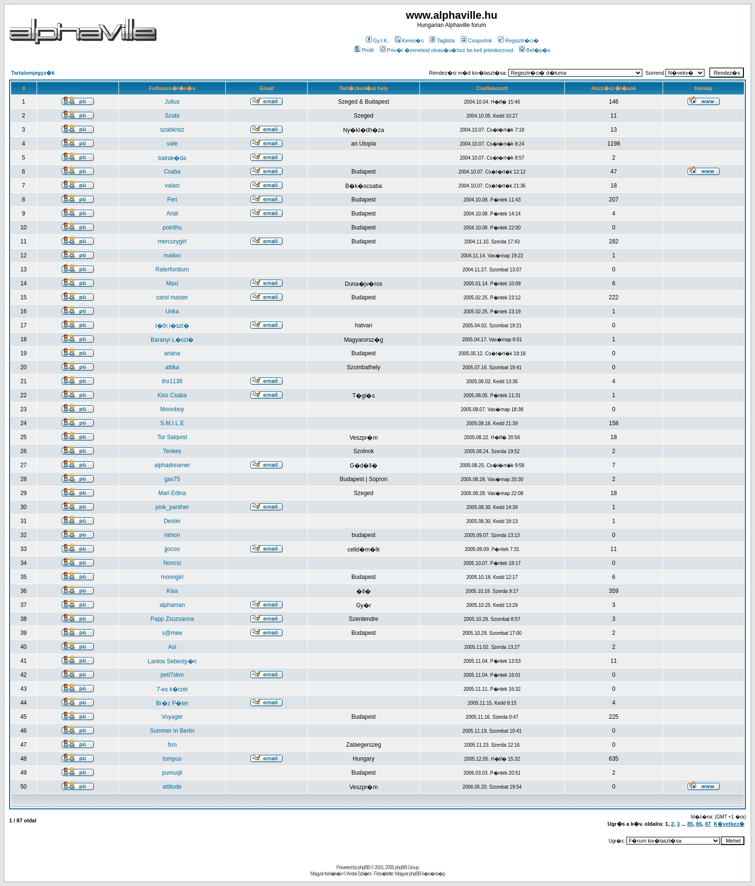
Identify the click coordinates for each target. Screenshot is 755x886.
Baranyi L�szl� (172, 339)
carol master (172, 297)
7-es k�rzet (172, 689)
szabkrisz (172, 129)
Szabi (172, 115)
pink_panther (172, 507)
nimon (172, 535)
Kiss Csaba (172, 395)
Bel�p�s (534, 50)
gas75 (172, 479)
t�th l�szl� (172, 325)
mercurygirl (172, 241)
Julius (172, 101)
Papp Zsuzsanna (172, 619)
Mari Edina (172, 493)
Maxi (172, 283)
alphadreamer (172, 465)
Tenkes (172, 451)
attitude (172, 786)
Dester (172, 521)
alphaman (172, 605)
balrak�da (172, 158)
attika (172, 367)
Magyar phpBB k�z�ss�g (420, 873)
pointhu (172, 227)
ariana (172, 353)
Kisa (172, 591)
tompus (172, 758)
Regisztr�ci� (518, 40)
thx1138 (172, 381)
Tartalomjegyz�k (32, 73)
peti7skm (172, 674)
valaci (172, 185)
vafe (172, 143)
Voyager (172, 716)
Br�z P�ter (172, 703)
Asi (172, 647)
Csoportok (476, 40)
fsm (172, 744)
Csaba (172, 171)
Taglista (442, 40)
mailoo (172, 255)
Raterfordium (172, 269)
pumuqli (172, 772)
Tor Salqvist (172, 437)
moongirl (172, 577)
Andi (172, 213)
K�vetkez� (729, 824)
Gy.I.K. (377, 40)
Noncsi (172, 563)
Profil (364, 50)
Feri (172, 199)
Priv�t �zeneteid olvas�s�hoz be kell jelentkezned (446, 50)
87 (708, 824)
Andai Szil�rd (359, 873)
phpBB (364, 867)
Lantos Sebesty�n (172, 661)
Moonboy (172, 409)
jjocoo (172, 549)
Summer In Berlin (172, 730)
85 (690, 824)
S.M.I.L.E (172, 423)
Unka (172, 311)
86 (699, 824)
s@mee (172, 633)
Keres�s (409, 40)
